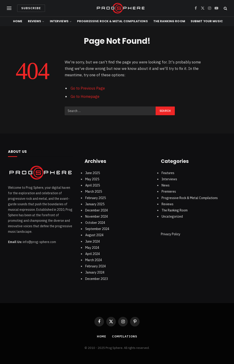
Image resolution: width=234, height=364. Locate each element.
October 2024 (95, 223)
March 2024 (93, 260)
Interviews (59, 21)
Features (168, 173)
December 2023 (96, 279)
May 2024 (92, 248)
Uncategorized (172, 216)
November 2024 (96, 216)
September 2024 (97, 229)
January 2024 (94, 272)
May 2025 (92, 179)
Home (17, 21)
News (166, 185)
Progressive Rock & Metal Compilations (112, 21)
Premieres (169, 191)
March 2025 (93, 191)
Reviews (34, 21)
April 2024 (92, 254)
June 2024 (92, 241)
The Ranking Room (169, 21)
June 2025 (92, 173)
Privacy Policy (170, 234)
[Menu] (9, 8)
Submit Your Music (207, 21)
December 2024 (96, 210)
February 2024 (95, 266)
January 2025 (94, 204)
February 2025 (95, 198)
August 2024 (94, 235)
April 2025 (92, 185)
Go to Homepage (85, 96)
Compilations (124, 336)
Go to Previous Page (88, 88)
